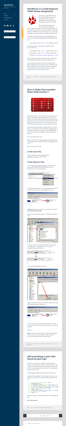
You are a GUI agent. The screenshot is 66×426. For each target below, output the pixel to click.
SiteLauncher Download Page (39, 165)
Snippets (36, 407)
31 (41, 415)
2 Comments (30, 344)
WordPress (37, 76)
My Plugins (6, 15)
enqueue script (49, 76)
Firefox (47, 343)
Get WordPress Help (7, 17)
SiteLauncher (53, 128)
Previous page (24, 415)
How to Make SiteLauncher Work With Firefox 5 (41, 90)
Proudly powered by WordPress (33, 423)
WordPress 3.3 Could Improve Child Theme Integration (42, 10)
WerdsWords (8, 5)
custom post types (46, 407)
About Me (5, 19)
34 (50, 415)
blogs (41, 407)
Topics (5, 13)
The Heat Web (43, 140)
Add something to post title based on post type (41, 357)
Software (36, 343)
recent (47, 15)
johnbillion (50, 36)
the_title (51, 407)
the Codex (32, 373)
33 (47, 415)
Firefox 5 (50, 343)
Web (39, 343)
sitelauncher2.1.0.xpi (32, 156)
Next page (60, 415)
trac (28, 78)
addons (43, 343)
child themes (43, 76)
